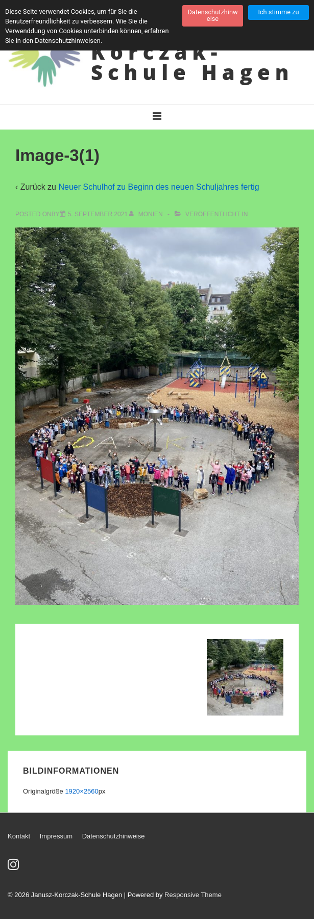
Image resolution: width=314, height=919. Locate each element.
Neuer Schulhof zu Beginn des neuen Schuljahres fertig (158, 187)
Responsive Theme (193, 895)
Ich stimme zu (278, 12)
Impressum (56, 836)
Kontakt (19, 836)
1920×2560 (81, 791)
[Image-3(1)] (98, 214)
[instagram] (14, 868)
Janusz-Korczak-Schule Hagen (192, 51)
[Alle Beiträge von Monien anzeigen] (146, 214)
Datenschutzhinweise (113, 836)
